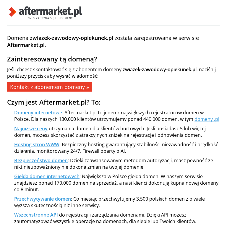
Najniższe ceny (31, 128)
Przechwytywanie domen (42, 199)
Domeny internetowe (38, 112)
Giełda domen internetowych (47, 176)
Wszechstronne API (36, 215)
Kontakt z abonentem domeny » (49, 86)
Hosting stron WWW (36, 144)
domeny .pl (206, 119)
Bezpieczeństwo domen (41, 160)
